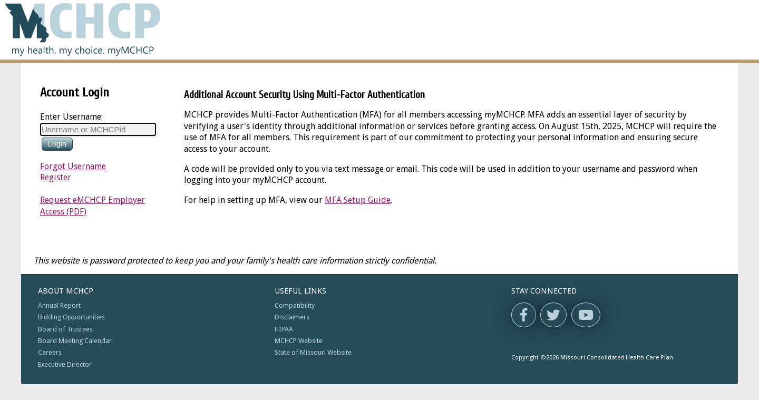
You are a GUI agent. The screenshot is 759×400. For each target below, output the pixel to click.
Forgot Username (73, 166)
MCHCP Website (299, 341)
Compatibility (295, 305)
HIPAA (284, 329)
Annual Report (59, 305)
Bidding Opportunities (71, 317)
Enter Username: (71, 117)
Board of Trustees (65, 329)
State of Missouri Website (313, 352)
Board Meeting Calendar (75, 341)
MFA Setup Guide (358, 200)
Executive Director (65, 364)
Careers (50, 352)
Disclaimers (292, 317)
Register (55, 177)
